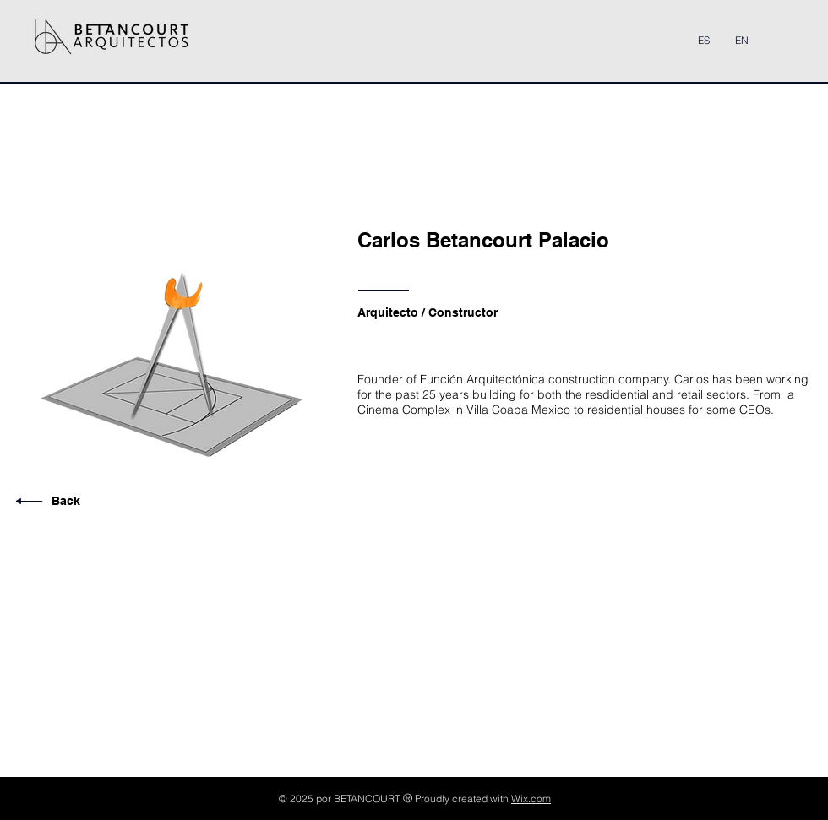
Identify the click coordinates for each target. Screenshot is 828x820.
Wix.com (531, 798)
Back (66, 501)
